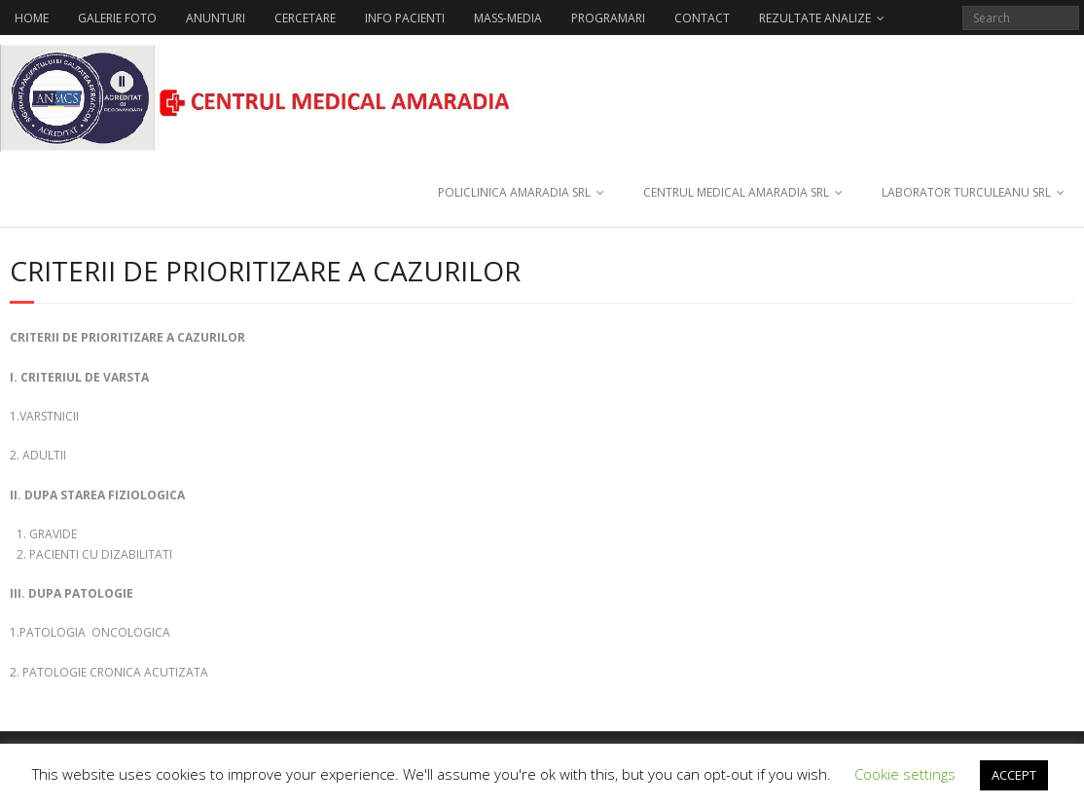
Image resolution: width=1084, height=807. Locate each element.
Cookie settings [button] (905, 774)
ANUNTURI (215, 18)
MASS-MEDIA (508, 18)
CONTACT (702, 18)
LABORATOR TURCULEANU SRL (966, 192)
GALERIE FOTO (117, 18)
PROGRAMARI (608, 18)
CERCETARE (305, 18)
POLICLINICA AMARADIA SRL (514, 192)
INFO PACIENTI (405, 18)
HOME (32, 18)
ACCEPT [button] (1014, 775)
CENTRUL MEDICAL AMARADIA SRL (736, 192)
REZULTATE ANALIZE (815, 18)
